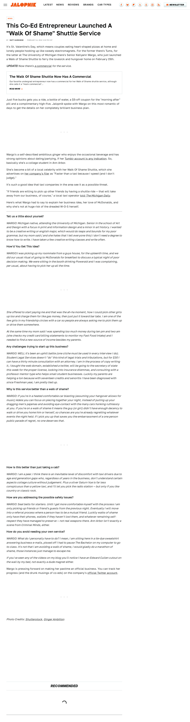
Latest (48, 4)
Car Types (104, 4)
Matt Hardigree (17, 40)
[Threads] (146, 5)
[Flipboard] (134, 5)
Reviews (73, 4)
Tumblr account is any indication (86, 158)
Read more (15, 89)
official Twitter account (102, 572)
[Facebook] (121, 5)
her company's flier (36, 173)
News (60, 4)
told (95, 195)
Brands (88, 4)
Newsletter (175, 4)
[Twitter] (140, 5)
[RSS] (158, 5)
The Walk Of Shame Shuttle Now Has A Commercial (50, 76)
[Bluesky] (127, 5)
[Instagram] (152, 5)
